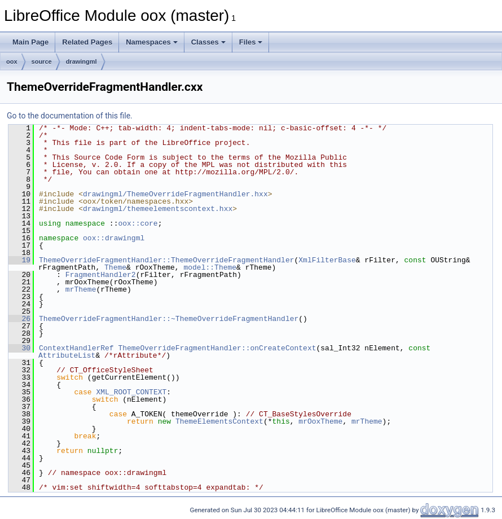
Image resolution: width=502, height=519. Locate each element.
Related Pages (87, 42)
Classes (208, 42)
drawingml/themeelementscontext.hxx (157, 209)
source (42, 61)
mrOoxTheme (320, 421)
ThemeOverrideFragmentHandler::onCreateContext (217, 348)
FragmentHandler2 (100, 275)
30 (19, 348)
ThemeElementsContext (219, 421)
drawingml (81, 61)
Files (251, 42)
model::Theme (209, 267)
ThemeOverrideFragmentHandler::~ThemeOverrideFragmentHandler (168, 319)
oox (11, 61)
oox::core (137, 223)
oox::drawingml (113, 238)
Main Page (30, 42)
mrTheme (80, 289)
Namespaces (152, 42)
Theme (115, 267)
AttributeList (66, 355)
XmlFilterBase (326, 260)
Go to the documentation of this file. (70, 115)
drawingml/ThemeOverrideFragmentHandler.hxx (175, 194)
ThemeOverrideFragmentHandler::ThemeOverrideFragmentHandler (166, 260)
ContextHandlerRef (76, 348)
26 (19, 319)
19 (19, 260)
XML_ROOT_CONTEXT (131, 392)
